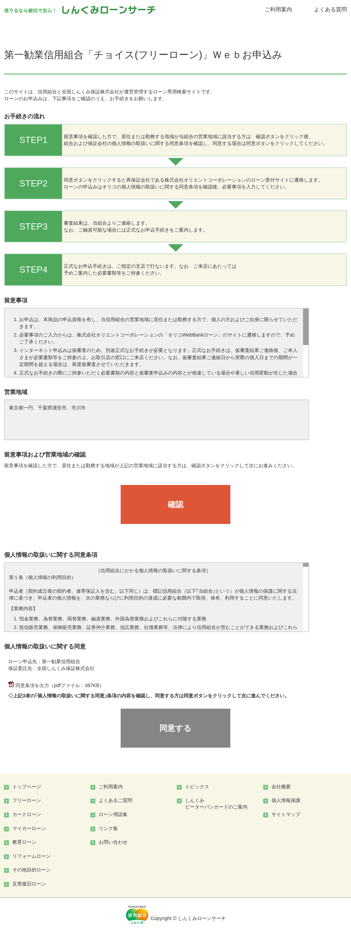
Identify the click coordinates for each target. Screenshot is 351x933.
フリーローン (26, 800)
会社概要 (281, 786)
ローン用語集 (113, 814)
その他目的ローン (31, 869)
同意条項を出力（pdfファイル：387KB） (56, 685)
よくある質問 (330, 9)
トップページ (26, 786)
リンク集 (108, 828)
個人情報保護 (285, 800)
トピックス (197, 786)
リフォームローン (31, 856)
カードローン (26, 814)
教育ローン (24, 842)
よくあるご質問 (115, 800)
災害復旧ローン (29, 883)
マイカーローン (29, 828)
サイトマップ (285, 814)
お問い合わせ (113, 842)
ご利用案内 (278, 9)
